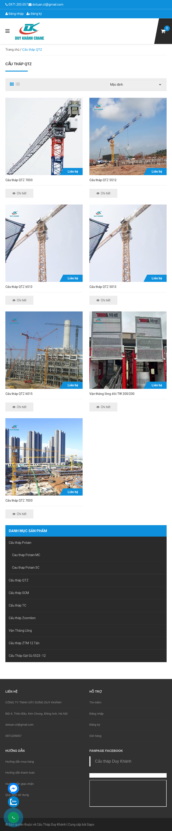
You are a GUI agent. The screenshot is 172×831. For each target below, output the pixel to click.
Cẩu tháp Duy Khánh (113, 761)
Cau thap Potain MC (26, 555)
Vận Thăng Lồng (20, 630)
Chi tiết (19, 193)
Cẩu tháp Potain (20, 542)
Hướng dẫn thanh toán (20, 772)
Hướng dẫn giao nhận (19, 783)
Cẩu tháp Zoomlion (22, 618)
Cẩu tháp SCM (19, 593)
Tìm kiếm (95, 702)
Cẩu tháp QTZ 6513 (18, 287)
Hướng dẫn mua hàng (19, 761)
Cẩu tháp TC (17, 605)
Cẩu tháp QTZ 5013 (102, 287)
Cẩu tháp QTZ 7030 (18, 180)
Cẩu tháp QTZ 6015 (18, 394)
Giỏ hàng (95, 735)
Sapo (90, 824)
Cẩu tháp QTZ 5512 (102, 180)
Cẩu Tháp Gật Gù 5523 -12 (27, 655)
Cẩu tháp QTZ (18, 580)
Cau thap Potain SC (25, 567)
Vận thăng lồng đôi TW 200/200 (111, 394)
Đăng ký (34, 13)
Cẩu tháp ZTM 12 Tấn (24, 643)
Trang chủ (12, 49)
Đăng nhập (14, 13)
